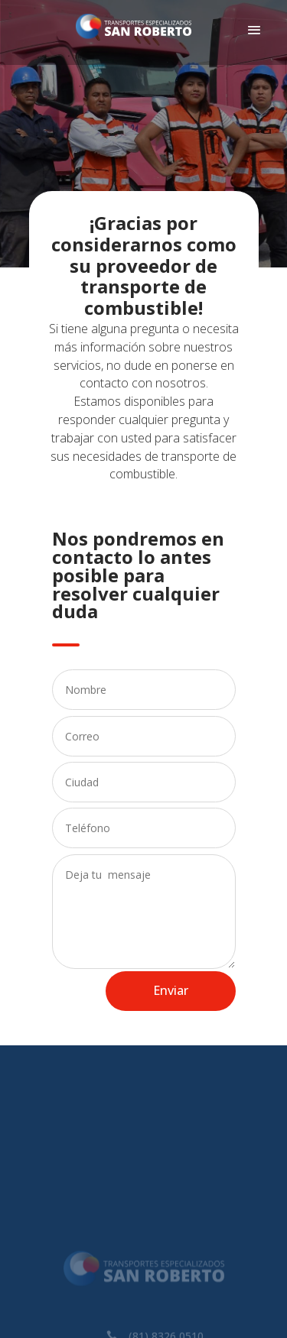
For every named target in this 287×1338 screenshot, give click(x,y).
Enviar (170, 990)
